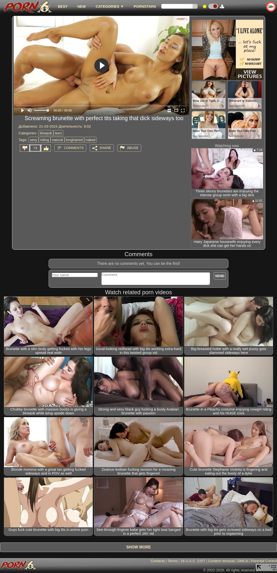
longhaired (74, 140)
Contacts (158, 561)
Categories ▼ (110, 6)
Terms (173, 561)
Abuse (132, 148)
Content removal (221, 561)
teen (58, 133)
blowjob (46, 133)
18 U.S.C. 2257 (192, 561)
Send (220, 276)
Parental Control (264, 561)
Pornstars (145, 6)
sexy (33, 140)
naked (91, 140)
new (81, 6)
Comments (74, 148)
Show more (138, 547)
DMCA (243, 561)
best (62, 6)
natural (57, 140)
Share (105, 148)
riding (44, 140)
